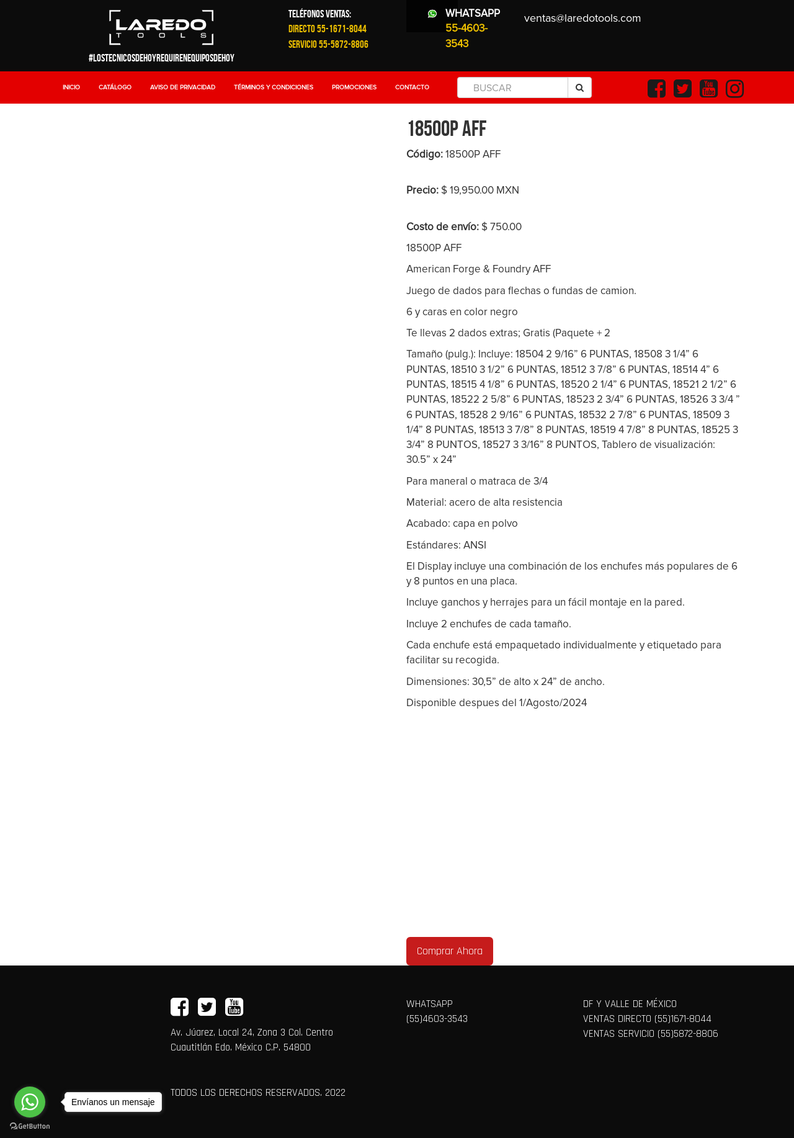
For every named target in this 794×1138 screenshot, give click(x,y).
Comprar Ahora (450, 951)
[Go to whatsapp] (29, 1102)
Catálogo (115, 87)
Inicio (71, 87)
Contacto (412, 87)
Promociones (354, 87)
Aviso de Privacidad (182, 87)
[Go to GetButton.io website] (30, 1125)
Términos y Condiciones (273, 87)
